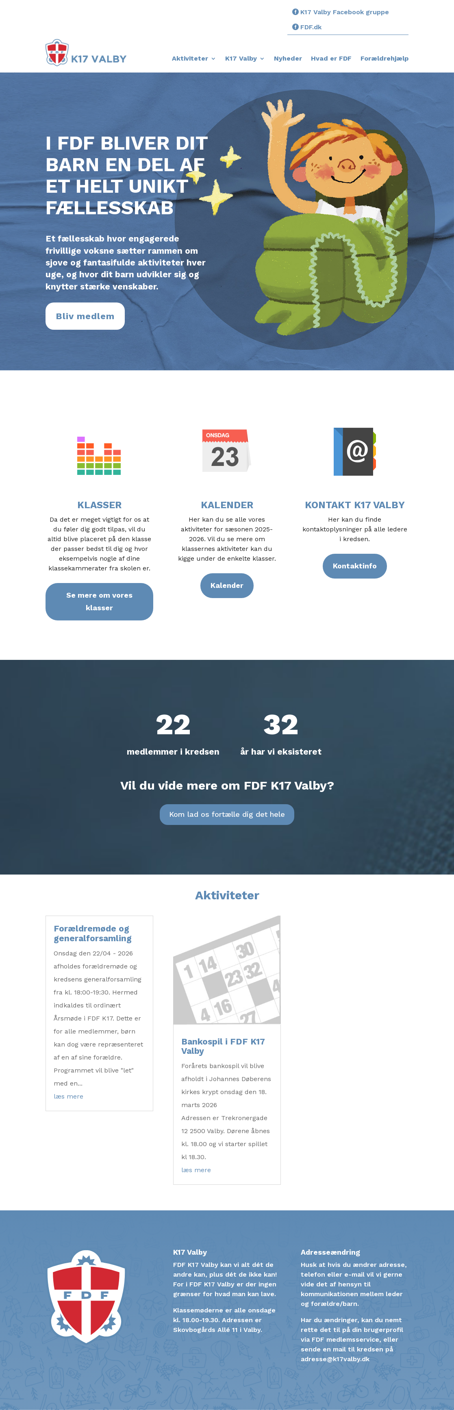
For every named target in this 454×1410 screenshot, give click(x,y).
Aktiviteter (190, 59)
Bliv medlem (85, 316)
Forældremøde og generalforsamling (93, 933)
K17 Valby (241, 59)
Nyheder (288, 59)
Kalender (227, 505)
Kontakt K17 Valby (355, 505)
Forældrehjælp (384, 59)
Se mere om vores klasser (99, 601)
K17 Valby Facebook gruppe (344, 12)
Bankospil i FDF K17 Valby (223, 1046)
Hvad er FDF (331, 59)
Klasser (99, 505)
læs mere (68, 1096)
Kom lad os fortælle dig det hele (227, 814)
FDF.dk (310, 27)
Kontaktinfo (355, 565)
